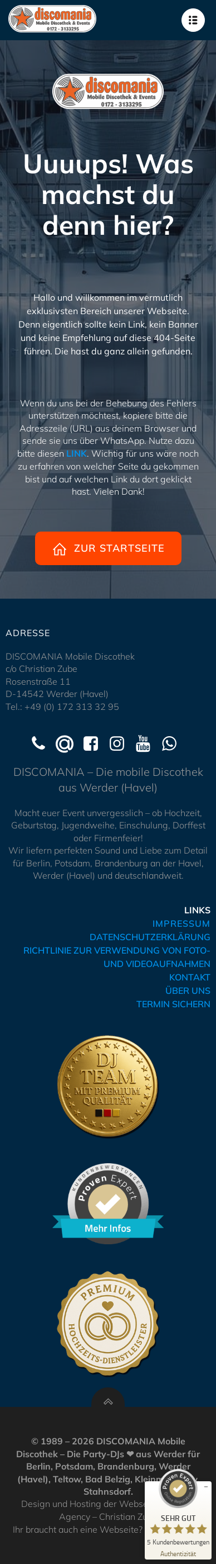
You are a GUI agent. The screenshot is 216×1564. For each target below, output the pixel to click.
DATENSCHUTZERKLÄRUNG (150, 936)
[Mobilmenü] (193, 20)
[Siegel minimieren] (206, 1486)
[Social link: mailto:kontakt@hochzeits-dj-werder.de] (69, 744)
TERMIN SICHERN (173, 1004)
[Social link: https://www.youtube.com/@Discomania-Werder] (147, 744)
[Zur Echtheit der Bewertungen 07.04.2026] (178, 1553)
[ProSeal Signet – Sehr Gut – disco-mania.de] (178, 1512)
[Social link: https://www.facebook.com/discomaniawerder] (95, 744)
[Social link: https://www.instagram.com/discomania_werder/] (121, 744)
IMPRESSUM (181, 923)
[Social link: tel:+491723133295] (43, 744)
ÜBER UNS (187, 990)
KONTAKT (189, 977)
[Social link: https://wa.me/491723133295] (173, 744)
